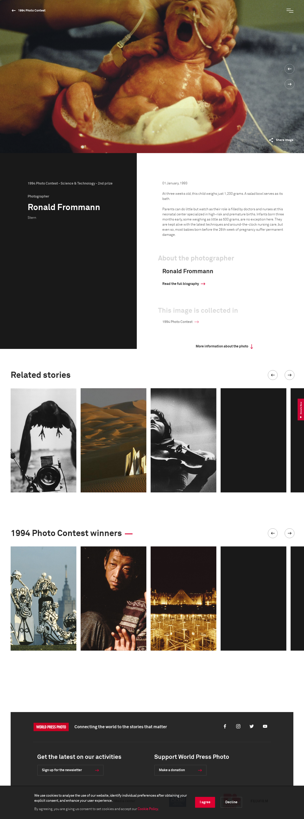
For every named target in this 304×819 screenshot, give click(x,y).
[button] (273, 375)
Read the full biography (180, 284)
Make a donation (172, 770)
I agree (205, 802)
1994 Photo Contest (32, 10)
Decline (231, 802)
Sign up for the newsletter (62, 770)
